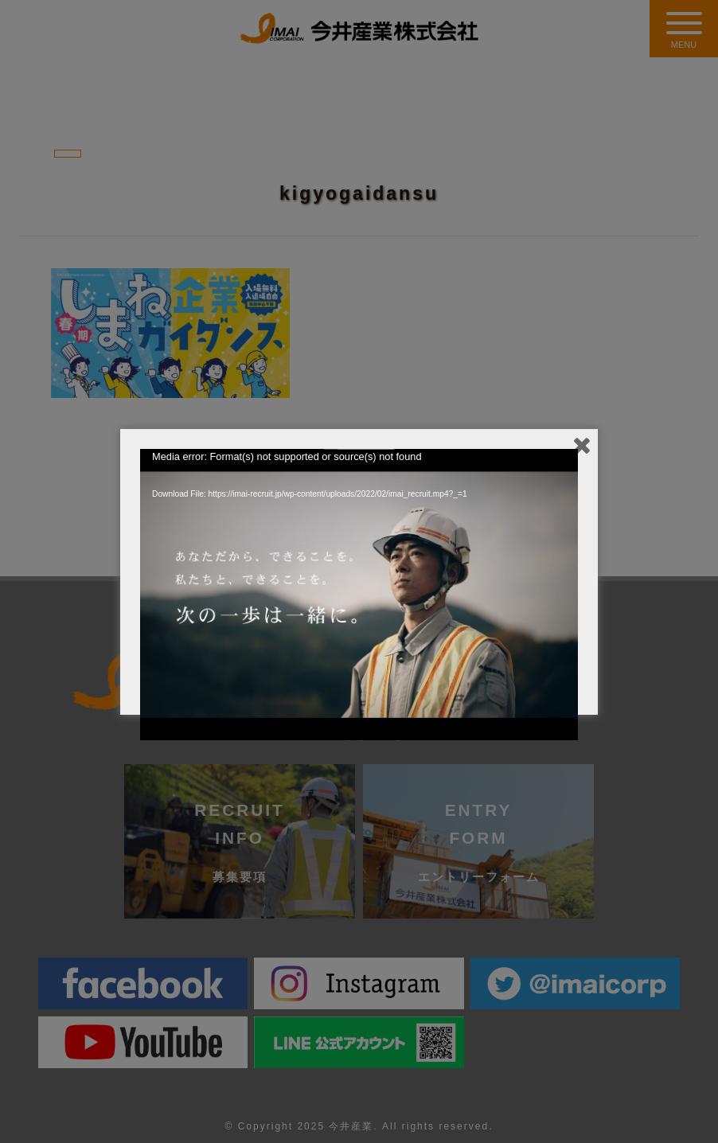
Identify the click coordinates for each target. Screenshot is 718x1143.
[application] (359, 572)
